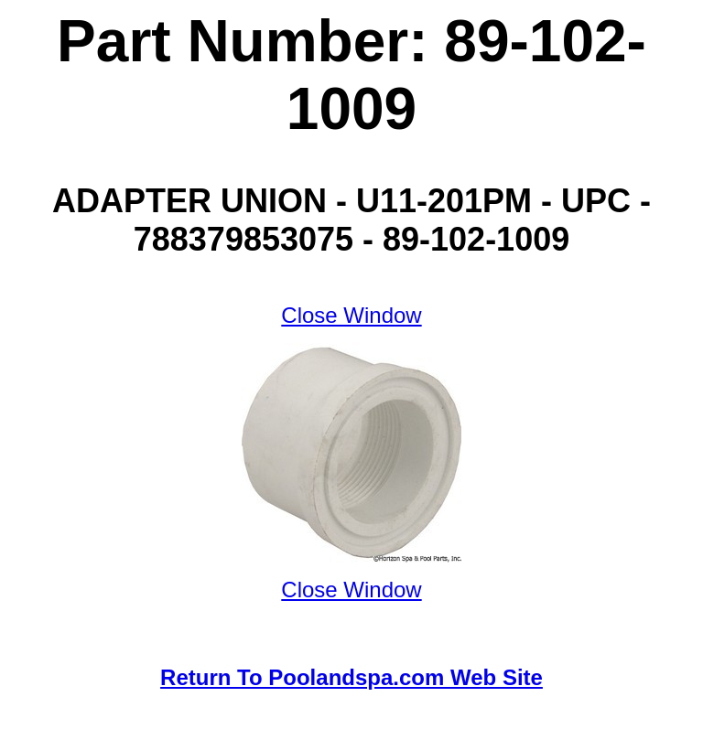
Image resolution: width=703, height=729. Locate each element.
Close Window (351, 315)
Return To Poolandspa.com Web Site (351, 677)
